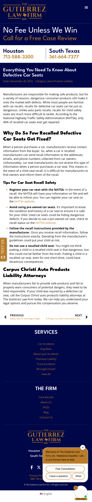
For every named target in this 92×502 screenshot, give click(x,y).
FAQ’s (46, 407)
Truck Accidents (46, 364)
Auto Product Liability (60, 81)
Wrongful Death (46, 369)
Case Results (46, 397)
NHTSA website (24, 201)
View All (46, 374)
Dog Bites (46, 349)
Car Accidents (46, 344)
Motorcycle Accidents (46, 354)
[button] (86, 7)
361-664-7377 (64, 57)
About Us (46, 402)
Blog (46, 412)
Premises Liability (46, 359)
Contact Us (46, 417)
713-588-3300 (18, 57)
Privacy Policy (37, 475)
